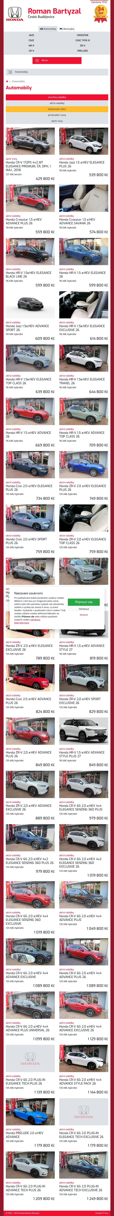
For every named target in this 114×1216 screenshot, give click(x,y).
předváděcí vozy (57, 115)
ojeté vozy (57, 121)
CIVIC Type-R (83, 40)
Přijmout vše (83, 602)
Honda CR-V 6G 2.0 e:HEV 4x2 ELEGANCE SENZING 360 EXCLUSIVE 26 (80, 863)
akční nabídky (57, 103)
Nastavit (84, 615)
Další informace (21, 623)
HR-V (31, 46)
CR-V (31, 51)
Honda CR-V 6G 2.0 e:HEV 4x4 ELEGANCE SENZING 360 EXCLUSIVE (27, 920)
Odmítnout (84, 609)
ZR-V (82, 46)
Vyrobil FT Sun (101, 1213)
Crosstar (82, 35)
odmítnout (35, 620)
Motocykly (66, 29)
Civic (31, 40)
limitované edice (57, 109)
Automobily (48, 29)
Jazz (31, 35)
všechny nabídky (57, 97)
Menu (41, 60)
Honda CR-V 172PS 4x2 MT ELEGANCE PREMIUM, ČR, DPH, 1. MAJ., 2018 (28, 166)
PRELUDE (82, 51)
